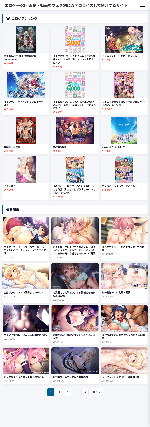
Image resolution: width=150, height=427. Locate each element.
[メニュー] (142, 5)
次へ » (96, 392)
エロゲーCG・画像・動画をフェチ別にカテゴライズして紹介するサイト (66, 5)
